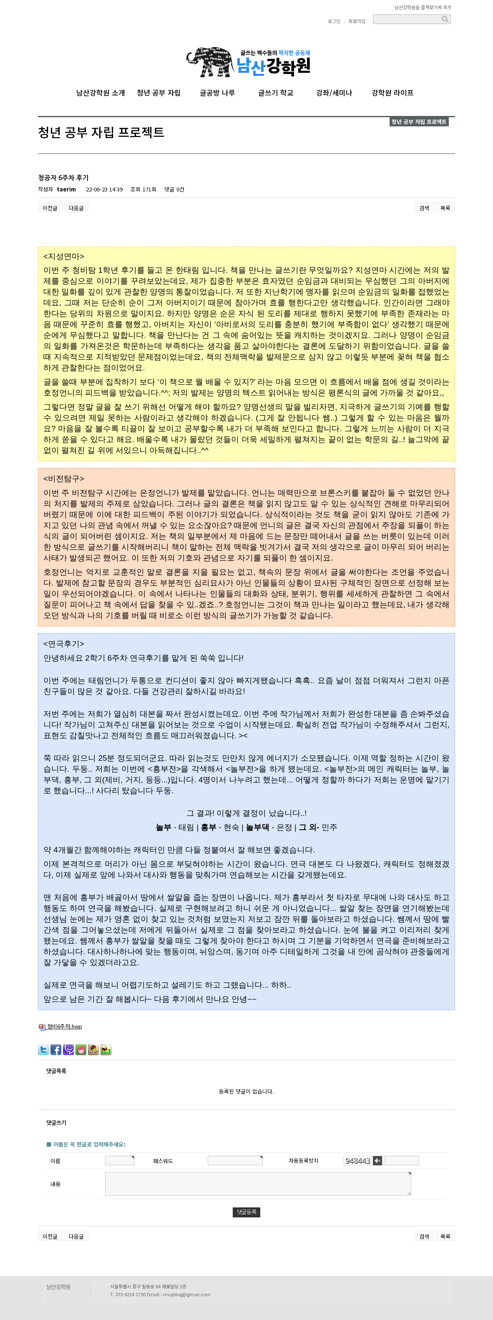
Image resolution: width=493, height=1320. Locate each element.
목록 (445, 208)
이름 (55, 1161)
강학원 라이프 (393, 91)
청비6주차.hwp (60, 1026)
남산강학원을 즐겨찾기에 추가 (423, 7)
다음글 (76, 208)
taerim (66, 189)
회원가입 (357, 21)
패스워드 (163, 1161)
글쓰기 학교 (276, 91)
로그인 (334, 21)
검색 (424, 208)
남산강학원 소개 (100, 91)
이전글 (50, 208)
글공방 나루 (217, 91)
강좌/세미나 (334, 91)
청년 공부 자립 (159, 91)
